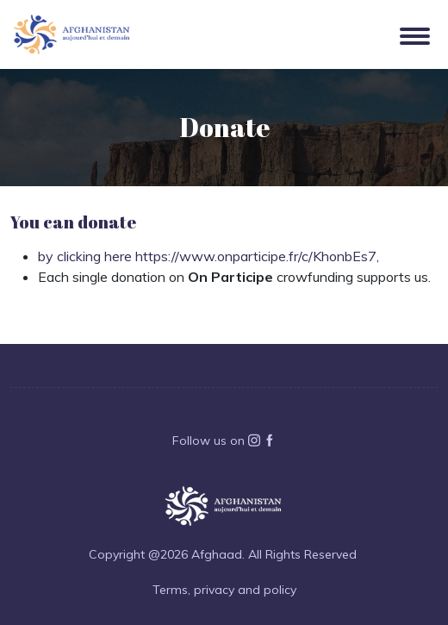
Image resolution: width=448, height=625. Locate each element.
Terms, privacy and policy (224, 589)
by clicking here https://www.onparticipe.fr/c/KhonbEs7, (208, 256)
